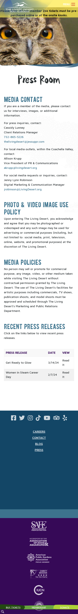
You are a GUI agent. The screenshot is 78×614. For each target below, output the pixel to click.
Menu (70, 4)
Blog (39, 443)
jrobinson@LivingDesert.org (23, 189)
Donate (64, 607)
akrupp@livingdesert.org (20, 167)
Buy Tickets (13, 607)
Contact (39, 437)
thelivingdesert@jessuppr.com (24, 141)
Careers (39, 431)
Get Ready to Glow (18, 362)
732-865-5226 (14, 137)
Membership (39, 607)
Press (39, 450)
